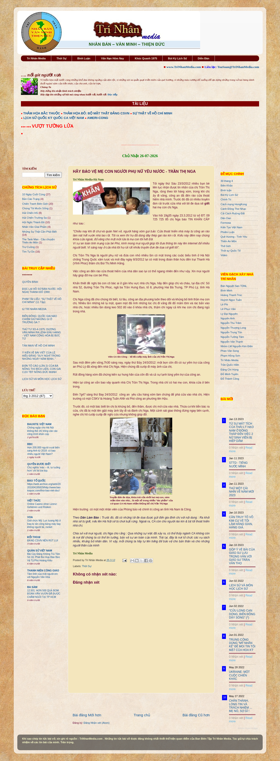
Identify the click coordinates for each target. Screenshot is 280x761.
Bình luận (226, 190)
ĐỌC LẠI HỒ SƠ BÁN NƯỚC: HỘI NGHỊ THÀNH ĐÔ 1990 (42, 290)
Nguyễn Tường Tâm (232, 336)
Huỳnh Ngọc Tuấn (231, 299)
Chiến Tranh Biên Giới (35, 203)
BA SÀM (32, 587)
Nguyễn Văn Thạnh (232, 341)
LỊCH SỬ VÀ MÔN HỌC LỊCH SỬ (41, 378)
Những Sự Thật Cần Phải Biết (39, 231)
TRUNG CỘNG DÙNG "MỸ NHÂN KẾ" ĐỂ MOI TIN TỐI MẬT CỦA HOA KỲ (242, 645)
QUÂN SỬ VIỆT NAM (39, 550)
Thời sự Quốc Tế (231, 250)
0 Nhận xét (236, 447)
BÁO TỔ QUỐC (36, 480)
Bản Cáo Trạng (31, 199)
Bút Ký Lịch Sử (177, 58)
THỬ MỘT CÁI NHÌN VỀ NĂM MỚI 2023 (241, 492)
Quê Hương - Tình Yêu (234, 236)
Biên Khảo (227, 185)
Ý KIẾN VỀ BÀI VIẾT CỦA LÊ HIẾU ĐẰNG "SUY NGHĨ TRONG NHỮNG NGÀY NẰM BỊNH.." (41, 355)
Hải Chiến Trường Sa (34, 217)
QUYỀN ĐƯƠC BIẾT (39, 464)
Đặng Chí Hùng (229, 369)
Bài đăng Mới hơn (87, 715)
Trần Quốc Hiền (230, 364)
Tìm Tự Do (28, 251)
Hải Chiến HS (30, 212)
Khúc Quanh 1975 (146, 58)
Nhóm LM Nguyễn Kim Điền (237, 346)
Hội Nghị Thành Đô (33, 222)
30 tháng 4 (227, 180)
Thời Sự (61, 58)
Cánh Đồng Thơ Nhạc (233, 208)
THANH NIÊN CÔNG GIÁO (43, 570)
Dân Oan (226, 218)
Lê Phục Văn (228, 309)
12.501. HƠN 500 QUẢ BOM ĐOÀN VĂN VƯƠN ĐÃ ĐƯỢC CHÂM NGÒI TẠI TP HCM (43, 593)
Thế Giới (226, 246)
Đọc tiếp (112, 94)
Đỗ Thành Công (230, 378)
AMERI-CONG (97, 118)
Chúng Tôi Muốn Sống (35, 208)
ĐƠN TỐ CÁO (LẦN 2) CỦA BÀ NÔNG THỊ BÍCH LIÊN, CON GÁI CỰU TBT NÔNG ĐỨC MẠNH (41, 368)
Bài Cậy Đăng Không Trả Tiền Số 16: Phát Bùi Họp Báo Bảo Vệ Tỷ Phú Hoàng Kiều (43, 557)
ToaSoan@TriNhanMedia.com (238, 67)
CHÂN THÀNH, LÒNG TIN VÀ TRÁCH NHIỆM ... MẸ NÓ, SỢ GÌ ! (240, 706)
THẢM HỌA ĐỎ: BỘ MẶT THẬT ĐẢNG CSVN (96, 113)
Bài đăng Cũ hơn (196, 715)
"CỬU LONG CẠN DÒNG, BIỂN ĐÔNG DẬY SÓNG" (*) (242, 614)
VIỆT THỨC (34, 500)
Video (224, 255)
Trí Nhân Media (36, 58)
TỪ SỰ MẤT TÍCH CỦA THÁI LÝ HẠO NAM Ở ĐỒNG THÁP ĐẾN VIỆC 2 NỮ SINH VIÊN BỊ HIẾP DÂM (241, 432)
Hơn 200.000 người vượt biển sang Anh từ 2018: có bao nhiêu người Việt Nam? (43, 450)
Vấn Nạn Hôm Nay (112, 58)
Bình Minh (226, 290)
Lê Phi (224, 304)
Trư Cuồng (28, 247)
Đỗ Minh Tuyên (229, 374)
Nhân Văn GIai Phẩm (34, 226)
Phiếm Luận (228, 232)
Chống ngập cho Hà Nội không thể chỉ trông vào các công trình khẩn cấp (42, 430)
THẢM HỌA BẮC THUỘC (41, 113)
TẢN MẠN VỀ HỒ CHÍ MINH (38, 345)
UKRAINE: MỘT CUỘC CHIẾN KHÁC (239, 675)
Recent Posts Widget (248, 728)
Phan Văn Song (230, 350)
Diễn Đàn (203, 58)
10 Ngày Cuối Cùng (33, 194)
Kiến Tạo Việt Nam (231, 227)
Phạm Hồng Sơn (230, 355)
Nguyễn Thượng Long (233, 327)
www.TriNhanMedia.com (183, 67)
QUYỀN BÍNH (30, 281)
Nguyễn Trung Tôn (231, 332)
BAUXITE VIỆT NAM (39, 424)
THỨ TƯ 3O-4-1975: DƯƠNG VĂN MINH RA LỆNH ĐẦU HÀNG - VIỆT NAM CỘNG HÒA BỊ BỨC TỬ (41, 334)
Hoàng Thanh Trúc (231, 295)
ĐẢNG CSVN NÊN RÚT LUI (42, 540)
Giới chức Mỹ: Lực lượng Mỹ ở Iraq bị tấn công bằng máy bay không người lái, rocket (44, 523)
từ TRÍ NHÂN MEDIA (34, 309)
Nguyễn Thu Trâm (231, 323)
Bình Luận (83, 58)
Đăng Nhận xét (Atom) (96, 722)
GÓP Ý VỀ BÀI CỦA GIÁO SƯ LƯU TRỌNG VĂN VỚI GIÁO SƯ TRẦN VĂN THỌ (242, 556)
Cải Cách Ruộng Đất (233, 213)
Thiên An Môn (229, 241)
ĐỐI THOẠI (33, 537)
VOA (30, 517)
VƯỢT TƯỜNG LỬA (52, 126)
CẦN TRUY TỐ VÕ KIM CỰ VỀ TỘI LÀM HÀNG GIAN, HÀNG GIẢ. (241, 522)
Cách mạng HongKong (234, 204)
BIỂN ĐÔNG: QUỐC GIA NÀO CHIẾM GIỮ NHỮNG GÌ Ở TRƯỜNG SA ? (39, 319)
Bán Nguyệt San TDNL (234, 286)
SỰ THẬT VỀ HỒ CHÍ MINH (152, 113)
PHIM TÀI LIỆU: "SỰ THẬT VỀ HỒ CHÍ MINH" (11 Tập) (41, 300)
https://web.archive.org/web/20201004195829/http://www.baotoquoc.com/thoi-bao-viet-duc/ (44, 487)
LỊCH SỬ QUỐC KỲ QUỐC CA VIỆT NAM (53, 118)
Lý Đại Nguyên (229, 313)
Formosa (226, 222)
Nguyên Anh (228, 318)
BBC (30, 444)
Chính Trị (226, 199)
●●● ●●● (26, 126)
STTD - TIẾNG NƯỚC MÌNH (238, 464)
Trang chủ (142, 715)
